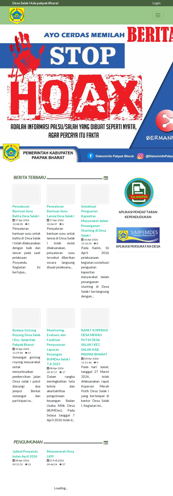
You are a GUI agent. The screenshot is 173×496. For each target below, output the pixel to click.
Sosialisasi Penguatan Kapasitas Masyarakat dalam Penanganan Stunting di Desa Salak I (94, 220)
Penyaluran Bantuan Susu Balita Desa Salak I (25, 211)
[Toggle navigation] (158, 15)
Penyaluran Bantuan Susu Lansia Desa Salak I (60, 211)
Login (156, 3)
